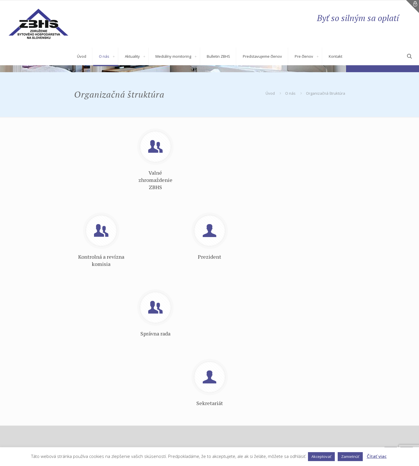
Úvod (270, 93)
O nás (290, 93)
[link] (114, 56)
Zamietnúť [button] (350, 456)
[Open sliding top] (412, 6)
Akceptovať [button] (321, 456)
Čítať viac (377, 456)
